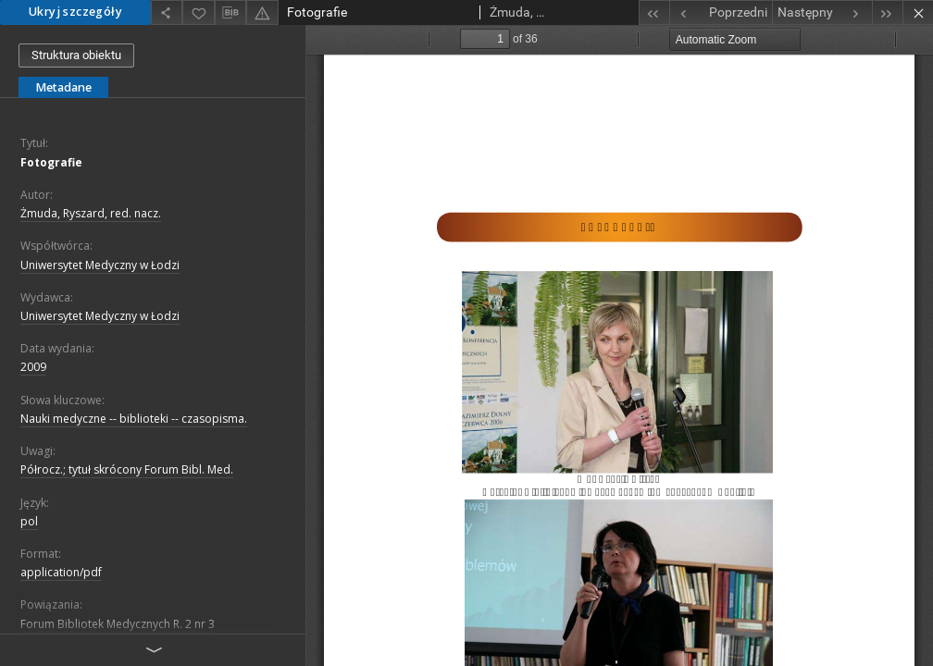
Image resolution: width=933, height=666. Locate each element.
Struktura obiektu (76, 55)
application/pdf (61, 572)
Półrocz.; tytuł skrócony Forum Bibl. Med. (126, 469)
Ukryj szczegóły (75, 11)
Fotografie (51, 162)
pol (29, 521)
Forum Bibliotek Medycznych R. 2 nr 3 (117, 624)
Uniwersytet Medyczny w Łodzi (100, 265)
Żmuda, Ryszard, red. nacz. (90, 213)
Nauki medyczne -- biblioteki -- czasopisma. (133, 418)
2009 (33, 367)
